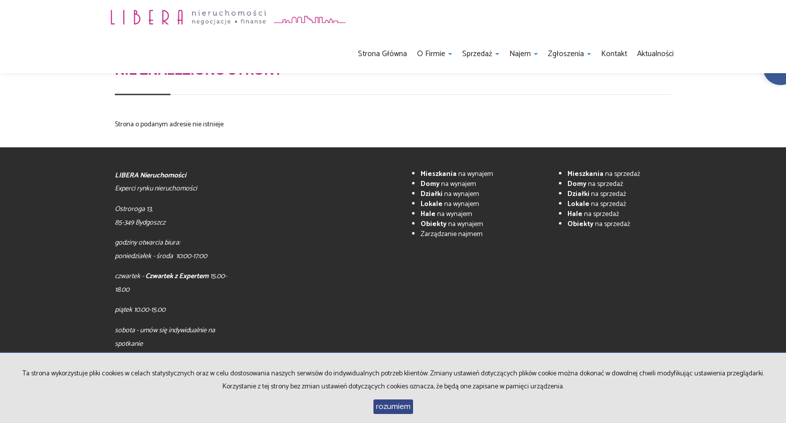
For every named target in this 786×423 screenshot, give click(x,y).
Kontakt (614, 54)
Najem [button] (523, 54)
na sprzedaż (603, 174)
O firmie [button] (434, 54)
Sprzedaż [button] (480, 54)
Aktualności (655, 54)
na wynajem (457, 174)
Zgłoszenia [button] (569, 54)
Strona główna (382, 54)
